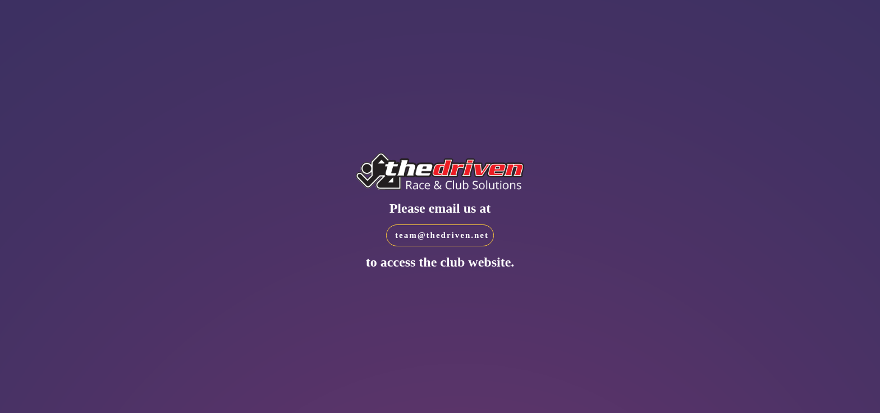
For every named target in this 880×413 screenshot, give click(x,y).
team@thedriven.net (442, 235)
